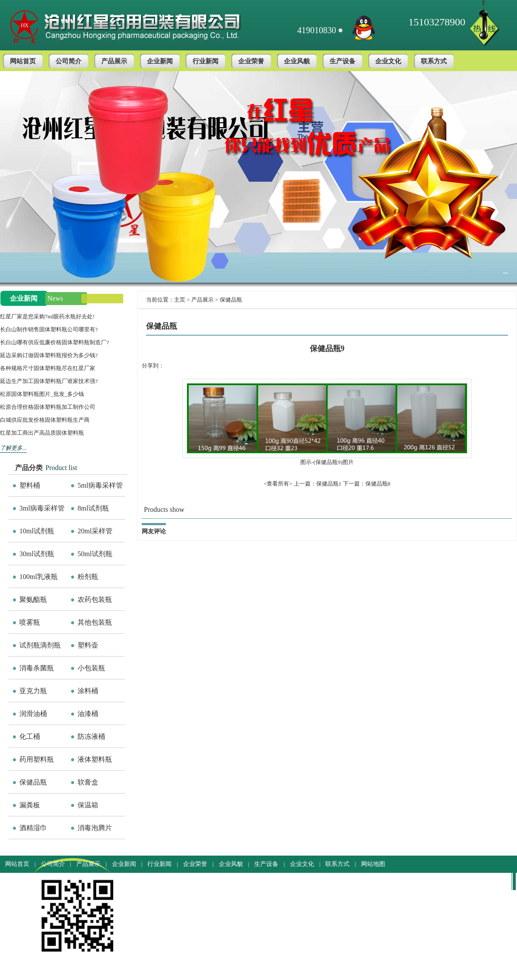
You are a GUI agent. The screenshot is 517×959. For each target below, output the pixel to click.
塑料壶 (88, 645)
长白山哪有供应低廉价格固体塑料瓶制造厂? (54, 342)
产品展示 (114, 61)
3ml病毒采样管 (42, 508)
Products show (164, 509)
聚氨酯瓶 (33, 599)
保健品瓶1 (329, 483)
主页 (179, 299)
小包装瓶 (91, 668)
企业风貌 (297, 61)
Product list (61, 467)
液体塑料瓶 (95, 759)
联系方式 (434, 61)
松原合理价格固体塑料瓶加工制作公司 (47, 407)
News (55, 298)
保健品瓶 (33, 782)
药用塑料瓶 (36, 759)
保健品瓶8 (378, 483)
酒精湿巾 (33, 827)
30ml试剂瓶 (36, 553)
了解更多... (13, 448)
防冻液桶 (91, 736)
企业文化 (388, 61)
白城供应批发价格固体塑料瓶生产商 (45, 420)
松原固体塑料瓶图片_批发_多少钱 (42, 394)
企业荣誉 (251, 61)
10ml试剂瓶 (36, 531)
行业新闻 (205, 61)
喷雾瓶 (29, 622)
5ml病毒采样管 (100, 485)
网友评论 (154, 531)
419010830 (316, 30)
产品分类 (29, 467)
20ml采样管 (95, 531)
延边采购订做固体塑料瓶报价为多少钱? (49, 355)
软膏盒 (88, 782)
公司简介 (68, 61)
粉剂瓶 (88, 576)
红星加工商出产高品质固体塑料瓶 (42, 433)
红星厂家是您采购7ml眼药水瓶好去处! (47, 316)
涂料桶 (88, 690)
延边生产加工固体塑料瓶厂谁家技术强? (49, 381)
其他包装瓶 (95, 622)
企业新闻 (160, 61)
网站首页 (23, 61)
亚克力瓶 (33, 690)
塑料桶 (29, 485)
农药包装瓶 (95, 599)
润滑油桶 (33, 713)
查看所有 (278, 483)
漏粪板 (29, 805)
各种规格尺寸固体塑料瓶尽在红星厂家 (47, 368)
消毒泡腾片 (95, 827)
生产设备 (342, 61)
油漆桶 (88, 713)
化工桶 (29, 736)
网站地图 (373, 864)
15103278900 (436, 22)
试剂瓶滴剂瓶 (40, 645)
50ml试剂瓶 (95, 553)
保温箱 (88, 805)
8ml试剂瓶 (93, 508)
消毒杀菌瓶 (36, 668)
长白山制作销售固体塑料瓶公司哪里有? (49, 329)
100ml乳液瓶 (38, 576)
